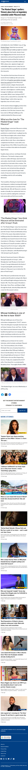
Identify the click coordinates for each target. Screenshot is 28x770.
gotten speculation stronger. (17, 80)
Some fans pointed (6, 82)
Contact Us (3, 755)
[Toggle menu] (25, 1)
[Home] (5, 1)
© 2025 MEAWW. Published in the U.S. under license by (12, 729)
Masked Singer (5, 128)
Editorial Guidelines (5, 746)
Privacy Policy (3, 748)
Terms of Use (3, 753)
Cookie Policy (3, 751)
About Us (2, 744)
